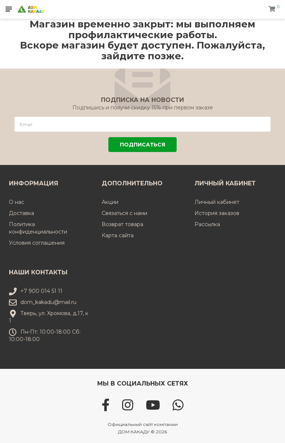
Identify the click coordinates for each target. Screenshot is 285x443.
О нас (16, 202)
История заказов (216, 213)
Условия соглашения (37, 242)
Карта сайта (118, 235)
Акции (110, 202)
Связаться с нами (124, 213)
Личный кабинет (216, 202)
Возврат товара (122, 224)
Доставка (21, 213)
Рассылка (207, 224)
